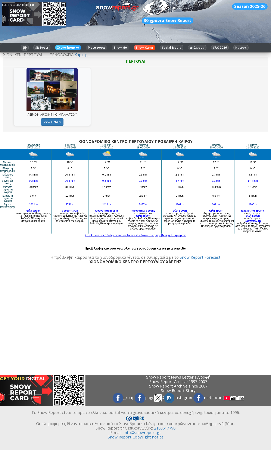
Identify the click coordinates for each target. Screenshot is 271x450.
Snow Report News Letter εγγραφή (178, 377)
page (144, 397)
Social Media (171, 47)
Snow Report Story (178, 390)
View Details (52, 122)
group (124, 397)
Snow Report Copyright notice (135, 437)
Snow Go (120, 47)
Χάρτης (81, 54)
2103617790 (164, 428)
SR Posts (42, 47)
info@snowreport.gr (142, 432)
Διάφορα (197, 47)
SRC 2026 (220, 47)
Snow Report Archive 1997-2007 (178, 381)
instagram (178, 397)
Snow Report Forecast (200, 257)
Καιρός (241, 47)
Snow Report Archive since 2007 (178, 386)
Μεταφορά (96, 47)
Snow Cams (144, 47)
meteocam (208, 397)
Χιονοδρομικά (68, 47)
